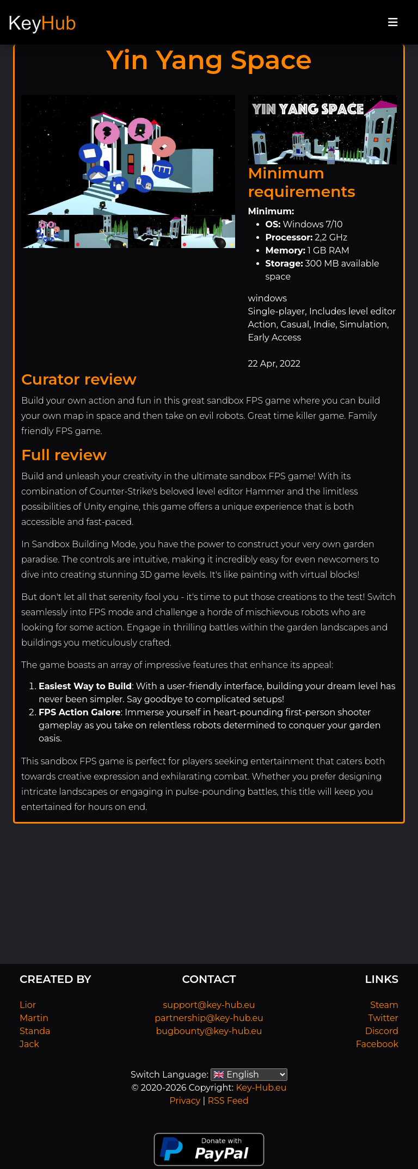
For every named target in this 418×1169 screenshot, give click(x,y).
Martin (34, 1018)
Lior (28, 1005)
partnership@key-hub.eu (209, 1018)
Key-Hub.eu (261, 1088)
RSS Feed (227, 1101)
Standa (35, 1031)
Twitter (383, 1018)
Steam (384, 1005)
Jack (29, 1044)
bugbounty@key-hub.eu (209, 1031)
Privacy (184, 1101)
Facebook (377, 1044)
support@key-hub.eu (209, 1005)
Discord (381, 1031)
